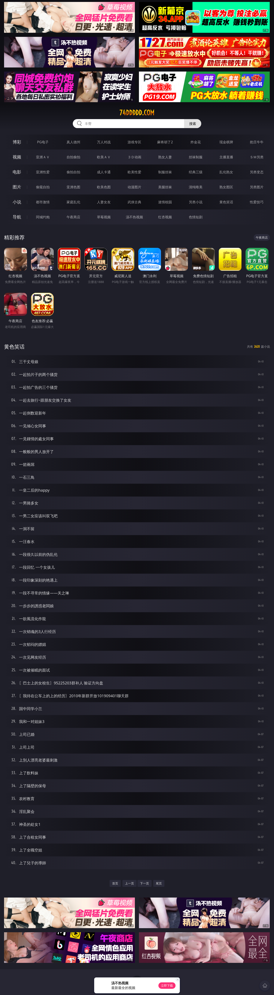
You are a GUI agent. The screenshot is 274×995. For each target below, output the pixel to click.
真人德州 (73, 142)
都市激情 (43, 202)
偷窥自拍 (43, 187)
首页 (115, 883)
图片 (17, 187)
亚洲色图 (73, 187)
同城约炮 (43, 217)
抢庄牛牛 (257, 142)
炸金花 (196, 142)
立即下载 (167, 985)
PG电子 (42, 142)
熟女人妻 (165, 157)
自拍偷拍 (73, 157)
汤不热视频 (134, 217)
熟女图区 (226, 187)
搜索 (192, 123)
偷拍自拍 (73, 172)
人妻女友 (104, 202)
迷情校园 (165, 202)
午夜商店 (73, 217)
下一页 (144, 883)
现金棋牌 (226, 142)
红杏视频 (165, 217)
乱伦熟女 (226, 172)
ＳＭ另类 (257, 157)
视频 (17, 157)
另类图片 (257, 187)
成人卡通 (104, 172)
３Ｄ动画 (134, 157)
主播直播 (226, 157)
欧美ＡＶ (104, 157)
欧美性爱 (134, 172)
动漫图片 (134, 187)
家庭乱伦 (73, 202)
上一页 (129, 883)
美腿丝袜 (165, 187)
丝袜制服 (196, 157)
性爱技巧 (257, 202)
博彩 (17, 142)
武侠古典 (134, 202)
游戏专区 (134, 142)
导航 (17, 217)
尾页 (159, 883)
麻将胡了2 (165, 142)
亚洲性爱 (43, 172)
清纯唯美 (196, 187)
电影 (17, 172)
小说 (17, 202)
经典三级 (196, 172)
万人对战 (104, 142)
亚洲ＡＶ (43, 157)
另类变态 (257, 172)
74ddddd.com (136, 112)
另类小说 (196, 202)
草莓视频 (104, 217)
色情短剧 (196, 217)
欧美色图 (104, 187)
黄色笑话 (226, 202)
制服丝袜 (165, 172)
